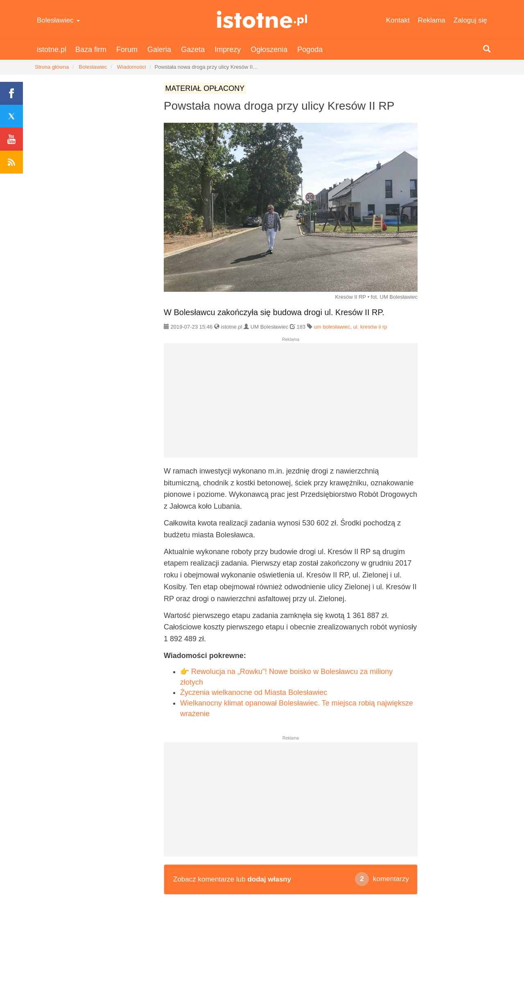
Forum (127, 49)
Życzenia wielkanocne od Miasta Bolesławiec (253, 692)
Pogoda (310, 49)
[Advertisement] (291, 403)
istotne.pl (262, 19)
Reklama (431, 20)
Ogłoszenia (269, 49)
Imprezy (228, 49)
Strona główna (52, 67)
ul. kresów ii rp (370, 327)
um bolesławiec (332, 327)
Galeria (159, 49)
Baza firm (90, 49)
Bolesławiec (58, 20)
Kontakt (398, 20)
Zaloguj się (470, 20)
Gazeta (193, 49)
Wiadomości (131, 67)
